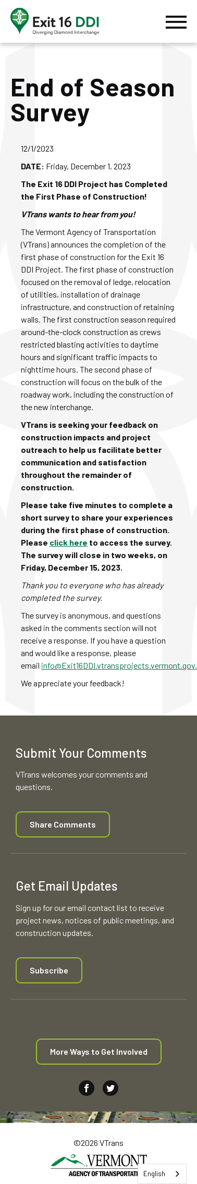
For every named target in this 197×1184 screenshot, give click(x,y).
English (154, 1173)
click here (69, 542)
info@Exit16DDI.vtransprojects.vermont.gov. (119, 665)
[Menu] (176, 22)
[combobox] (162, 1174)
